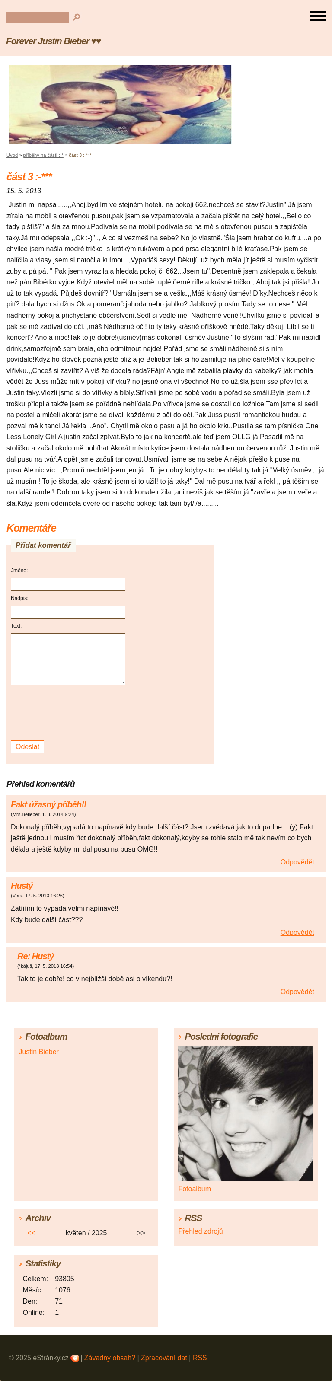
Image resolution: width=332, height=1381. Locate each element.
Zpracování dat (164, 1358)
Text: (16, 626)
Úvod (12, 155)
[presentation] (69, 713)
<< (31, 1233)
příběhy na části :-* (43, 155)
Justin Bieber (39, 1052)
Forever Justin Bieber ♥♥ (53, 41)
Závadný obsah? (109, 1358)
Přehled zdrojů (200, 1231)
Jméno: (19, 571)
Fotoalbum (194, 1189)
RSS (200, 1358)
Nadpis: (20, 598)
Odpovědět (297, 862)
